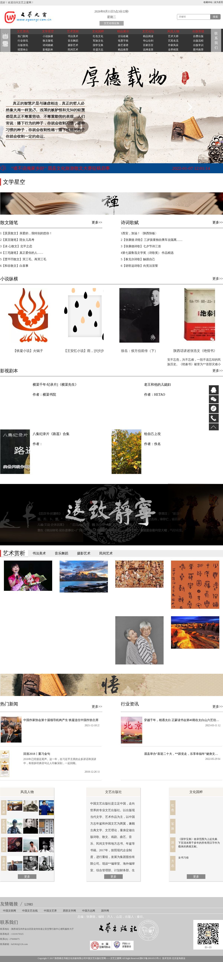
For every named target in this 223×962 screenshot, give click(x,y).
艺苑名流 (173, 40)
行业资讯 (23, 40)
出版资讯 (23, 45)
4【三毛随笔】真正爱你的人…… (21, 252)
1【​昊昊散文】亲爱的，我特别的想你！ (26, 233)
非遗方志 (98, 49)
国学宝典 (98, 45)
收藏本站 (208, 2)
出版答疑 (198, 31)
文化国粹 (98, 31)
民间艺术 (73, 49)
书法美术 (73, 36)
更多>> (97, 222)
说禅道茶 (148, 49)
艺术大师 (173, 36)
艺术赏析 (73, 31)
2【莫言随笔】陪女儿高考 (17, 239)
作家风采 (173, 45)
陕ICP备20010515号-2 (150, 958)
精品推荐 (123, 49)
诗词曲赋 (48, 45)
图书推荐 (198, 49)
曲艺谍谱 (123, 45)
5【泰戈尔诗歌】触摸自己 (138, 259)
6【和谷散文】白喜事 (14, 265)
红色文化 (98, 36)
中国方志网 (88, 910)
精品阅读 (148, 36)
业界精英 (173, 49)
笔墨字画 (123, 40)
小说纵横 (48, 36)
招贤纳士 (23, 49)
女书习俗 (183, 857)
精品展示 (123, 31)
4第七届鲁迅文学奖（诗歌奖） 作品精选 (147, 252)
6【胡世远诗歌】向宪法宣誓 (144, 265)
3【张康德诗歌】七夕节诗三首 (141, 246)
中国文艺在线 (30, 910)
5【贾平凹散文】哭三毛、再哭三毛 (23, 259)
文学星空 (48, 31)
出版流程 (198, 40)
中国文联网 (9, 910)
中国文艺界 (50, 910)
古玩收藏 (123, 36)
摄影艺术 (73, 45)
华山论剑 (148, 40)
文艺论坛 (148, 31)
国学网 (105, 910)
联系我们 (216, 41)
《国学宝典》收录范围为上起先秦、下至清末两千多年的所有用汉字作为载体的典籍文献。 (199, 843)
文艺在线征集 (111, 23)
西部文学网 (69, 910)
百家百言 (148, 45)
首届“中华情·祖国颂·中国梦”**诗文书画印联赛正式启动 (65, 168)
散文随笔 (48, 40)
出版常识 (198, 45)
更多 (27, 876)
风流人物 (173, 31)
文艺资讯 (23, 31)
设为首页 (218, 2)
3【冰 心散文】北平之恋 (16, 246)
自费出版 (198, 36)
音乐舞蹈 (73, 40)
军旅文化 (98, 40)
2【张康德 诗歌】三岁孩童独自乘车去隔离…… (152, 239)
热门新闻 (23, 36)
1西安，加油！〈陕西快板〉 (139, 233)
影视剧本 (48, 49)
